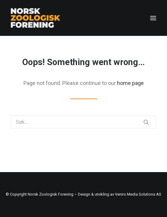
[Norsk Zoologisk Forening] (35, 18)
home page (130, 83)
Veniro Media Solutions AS (138, 194)
